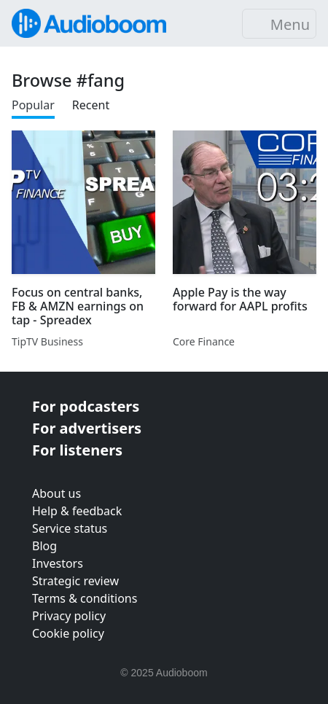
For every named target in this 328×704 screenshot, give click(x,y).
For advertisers (86, 428)
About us (56, 493)
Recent (90, 105)
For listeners (77, 450)
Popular (33, 105)
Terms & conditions (84, 598)
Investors (57, 563)
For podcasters (85, 406)
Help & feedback (77, 511)
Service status (69, 528)
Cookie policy (68, 633)
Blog (44, 546)
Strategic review (75, 581)
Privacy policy (69, 616)
